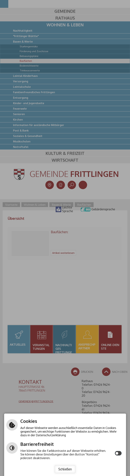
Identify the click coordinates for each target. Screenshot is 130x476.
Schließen (65, 469)
